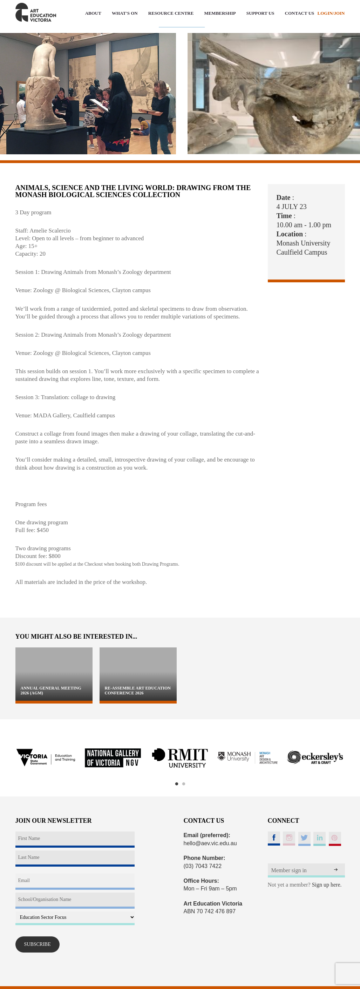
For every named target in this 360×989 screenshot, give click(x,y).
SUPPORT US (260, 13)
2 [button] (183, 784)
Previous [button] (6, 757)
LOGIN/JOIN (331, 13)
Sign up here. (327, 885)
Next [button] (353, 757)
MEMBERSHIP (220, 13)
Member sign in (289, 870)
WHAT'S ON (125, 13)
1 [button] (176, 784)
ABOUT (93, 13)
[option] (45, 758)
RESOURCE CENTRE (171, 13)
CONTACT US (299, 13)
